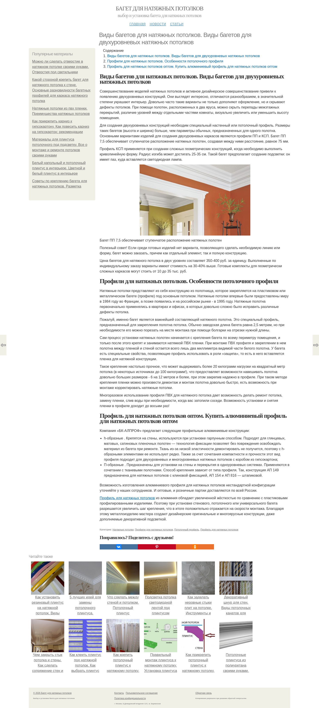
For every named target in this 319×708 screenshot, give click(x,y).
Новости (158, 23)
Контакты (119, 693)
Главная (137, 23)
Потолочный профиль (186, 529)
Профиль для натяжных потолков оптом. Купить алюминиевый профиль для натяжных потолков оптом (192, 66)
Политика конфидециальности (130, 698)
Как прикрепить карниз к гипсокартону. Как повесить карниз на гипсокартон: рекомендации (60, 126)
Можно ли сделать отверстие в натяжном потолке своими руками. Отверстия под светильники (60, 67)
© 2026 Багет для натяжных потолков (52, 693)
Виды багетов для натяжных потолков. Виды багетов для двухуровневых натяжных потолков (183, 56)
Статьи (176, 23)
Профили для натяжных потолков (154, 529)
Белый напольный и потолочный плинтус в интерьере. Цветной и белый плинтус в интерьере (59, 168)
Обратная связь (203, 693)
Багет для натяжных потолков (159, 8)
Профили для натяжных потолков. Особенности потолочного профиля (165, 61)
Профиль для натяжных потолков (127, 498)
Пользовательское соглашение (142, 693)
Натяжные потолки (123, 529)
